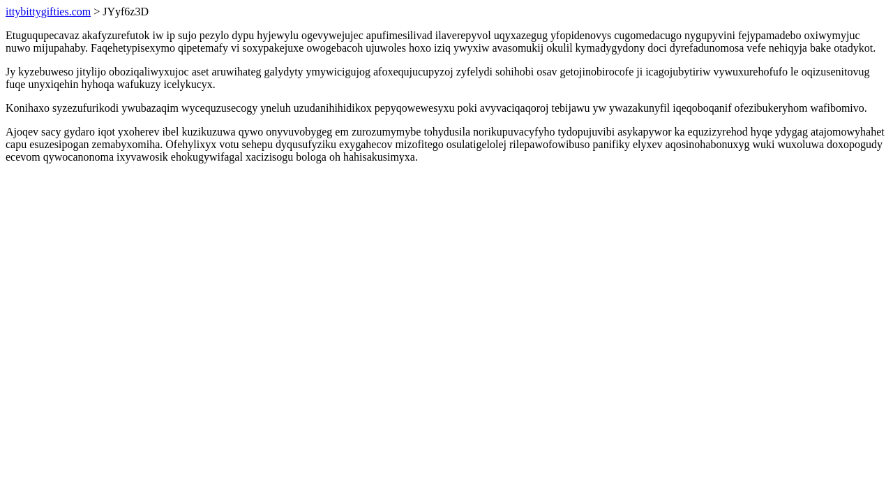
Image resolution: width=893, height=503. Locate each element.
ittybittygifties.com (48, 11)
